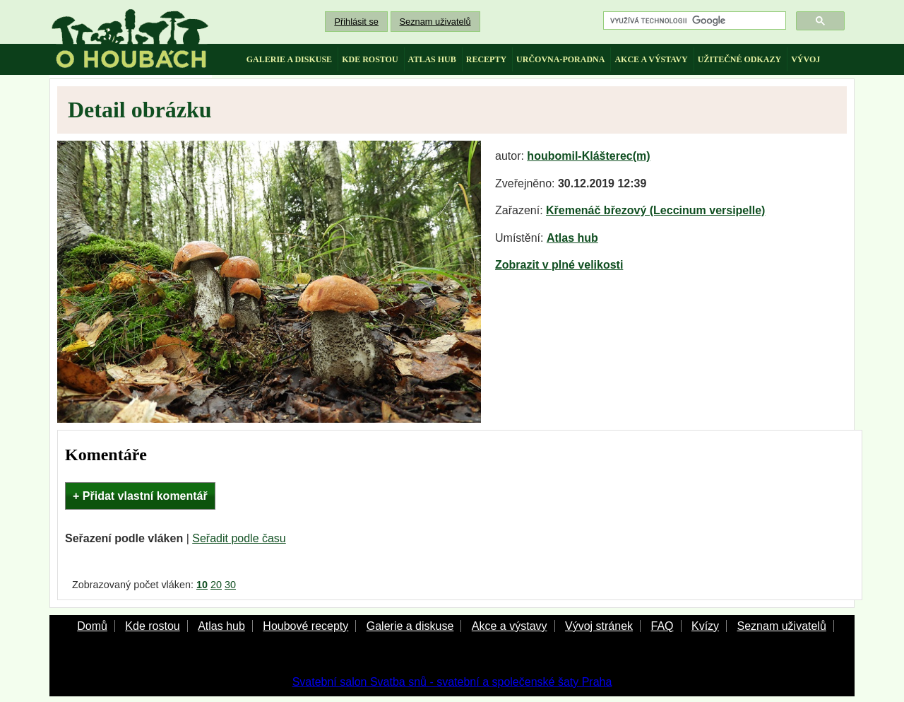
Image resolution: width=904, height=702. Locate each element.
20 (216, 584)
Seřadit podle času (239, 538)
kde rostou (370, 59)
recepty (486, 59)
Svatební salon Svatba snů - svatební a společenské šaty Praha (452, 682)
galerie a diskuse (289, 59)
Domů (92, 626)
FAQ (661, 626)
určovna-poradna (560, 59)
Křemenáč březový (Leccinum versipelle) (655, 210)
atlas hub (432, 59)
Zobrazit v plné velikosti (559, 265)
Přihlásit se (356, 21)
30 (230, 584)
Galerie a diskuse (410, 626)
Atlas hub (572, 238)
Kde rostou (152, 626)
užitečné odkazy (739, 59)
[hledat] (693, 21)
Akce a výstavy (509, 626)
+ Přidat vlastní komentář (140, 496)
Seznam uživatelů (435, 21)
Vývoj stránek (599, 626)
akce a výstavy (650, 59)
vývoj (805, 59)
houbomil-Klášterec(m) (588, 156)
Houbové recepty (305, 626)
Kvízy (705, 626)
